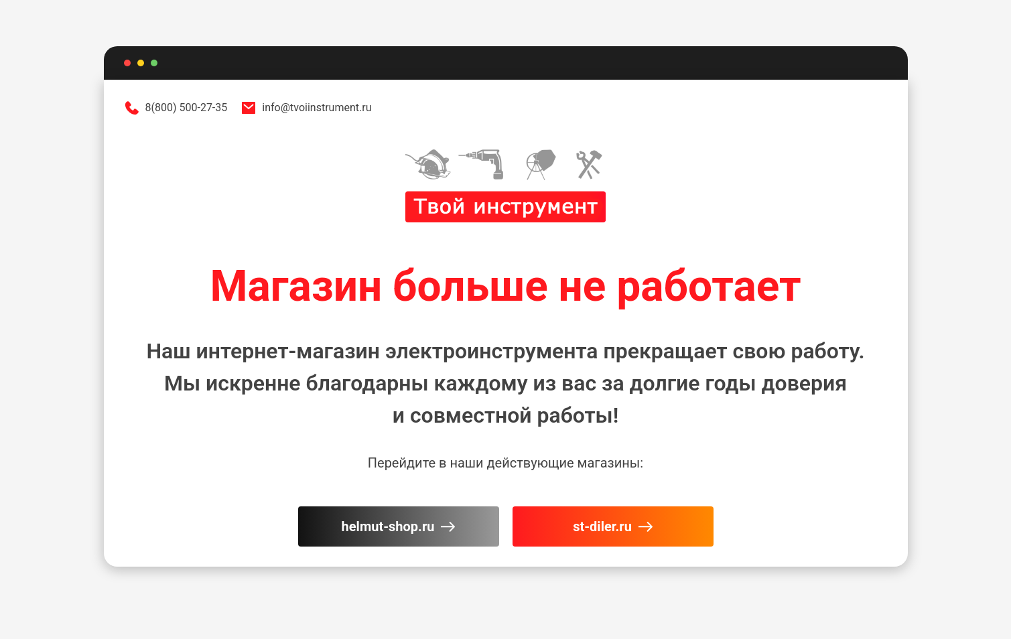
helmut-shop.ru (399, 526)
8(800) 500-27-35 (176, 108)
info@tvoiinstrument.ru (306, 108)
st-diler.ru (613, 526)
